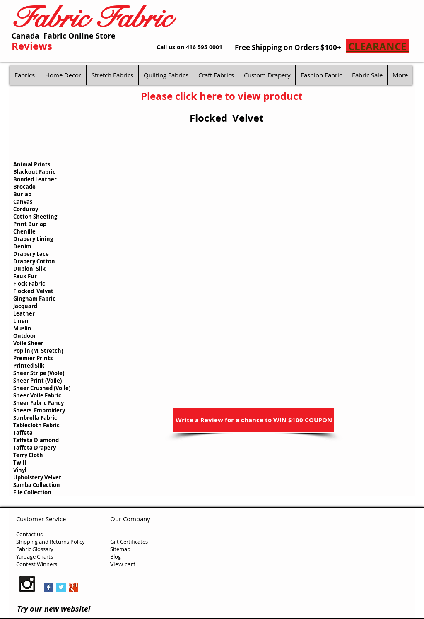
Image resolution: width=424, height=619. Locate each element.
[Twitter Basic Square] (61, 587)
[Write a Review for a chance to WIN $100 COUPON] (254, 420)
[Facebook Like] (138, 586)
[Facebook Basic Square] (48, 587)
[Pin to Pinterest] (94, 588)
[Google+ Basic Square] (73, 587)
